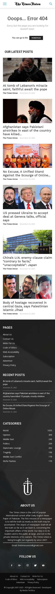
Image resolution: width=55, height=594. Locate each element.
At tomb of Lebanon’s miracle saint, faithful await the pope (25, 87)
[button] (51, 4)
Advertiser (7, 360)
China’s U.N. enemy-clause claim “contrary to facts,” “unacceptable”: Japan (27, 261)
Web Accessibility (11, 352)
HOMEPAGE (36, 38)
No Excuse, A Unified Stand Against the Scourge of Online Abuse (26, 407)
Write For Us (9, 343)
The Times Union (10, 93)
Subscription (9, 356)
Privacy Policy (9, 365)
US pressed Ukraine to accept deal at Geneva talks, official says (25, 216)
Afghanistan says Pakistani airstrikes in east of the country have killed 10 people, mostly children (26, 395)
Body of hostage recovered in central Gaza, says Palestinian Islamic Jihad (25, 306)
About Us (7, 334)
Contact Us (8, 338)
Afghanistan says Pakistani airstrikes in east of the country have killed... (27, 130)
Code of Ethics (10, 347)
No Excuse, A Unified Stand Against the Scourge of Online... (26, 173)
